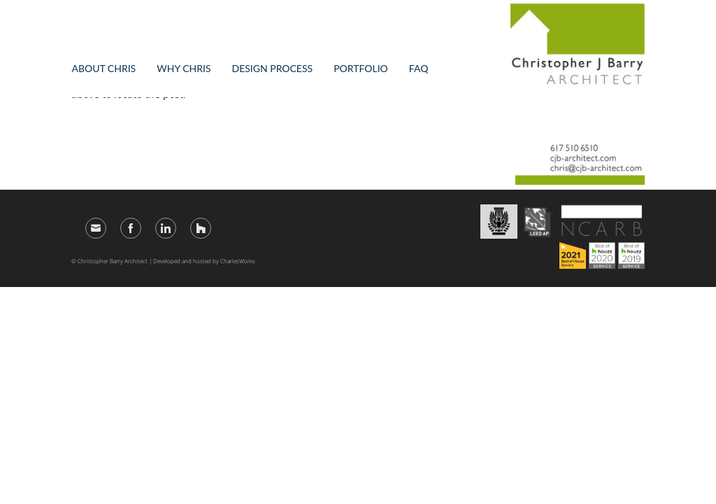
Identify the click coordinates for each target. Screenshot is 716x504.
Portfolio (361, 68)
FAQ (419, 68)
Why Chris (183, 68)
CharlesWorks (237, 261)
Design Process (272, 68)
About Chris (103, 68)
